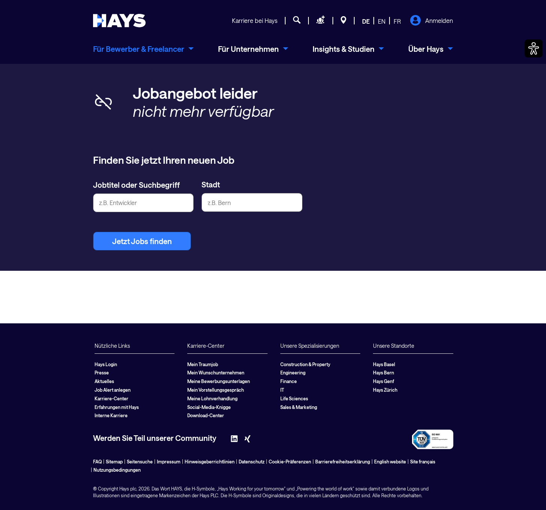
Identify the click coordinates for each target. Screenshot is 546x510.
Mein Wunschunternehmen (215, 372)
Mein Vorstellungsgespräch (215, 389)
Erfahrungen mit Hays (117, 407)
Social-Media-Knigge (209, 407)
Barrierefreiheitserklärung (342, 461)
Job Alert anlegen (113, 389)
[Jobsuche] (297, 21)
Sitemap (114, 461)
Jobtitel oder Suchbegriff (136, 184)
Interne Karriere (111, 415)
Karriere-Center (111, 398)
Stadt (211, 184)
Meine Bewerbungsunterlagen (218, 381)
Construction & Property (305, 364)
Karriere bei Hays (254, 20)
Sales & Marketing (298, 407)
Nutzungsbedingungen (117, 469)
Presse (102, 372)
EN (381, 21)
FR (397, 21)
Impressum (168, 461)
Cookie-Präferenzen (290, 461)
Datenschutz (252, 461)
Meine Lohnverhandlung (212, 398)
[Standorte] (343, 21)
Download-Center (205, 415)
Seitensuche (140, 461)
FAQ (97, 461)
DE (366, 21)
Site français (422, 461)
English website (390, 461)
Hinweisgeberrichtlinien (210, 461)
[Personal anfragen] (320, 21)
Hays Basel (384, 364)
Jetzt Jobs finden (142, 241)
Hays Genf (383, 381)
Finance (288, 381)
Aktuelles (104, 381)
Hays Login (106, 364)
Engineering (292, 372)
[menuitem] (143, 48)
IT (282, 389)
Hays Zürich (385, 389)
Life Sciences (294, 398)
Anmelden (431, 21)
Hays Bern (383, 372)
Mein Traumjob (202, 364)
